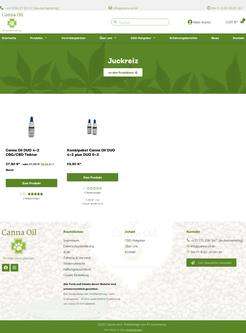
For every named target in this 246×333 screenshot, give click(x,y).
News (215, 37)
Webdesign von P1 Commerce (145, 324)
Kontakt (238, 37)
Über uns (108, 37)
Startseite (9, 37)
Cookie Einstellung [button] (76, 274)
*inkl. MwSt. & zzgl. (123, 329)
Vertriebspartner (74, 37)
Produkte (38, 37)
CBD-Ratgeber (143, 37)
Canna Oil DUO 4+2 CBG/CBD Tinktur (22, 152)
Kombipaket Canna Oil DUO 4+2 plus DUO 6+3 (91, 152)
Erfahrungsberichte (183, 37)
